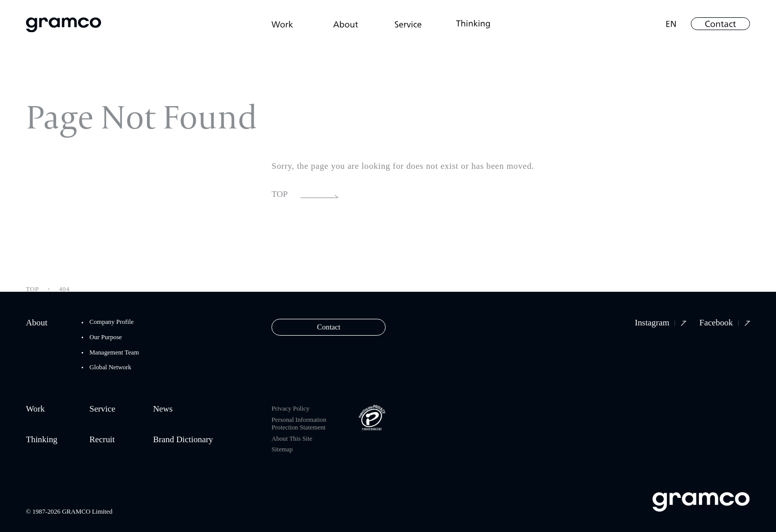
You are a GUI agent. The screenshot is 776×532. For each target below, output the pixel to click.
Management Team (114, 352)
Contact (328, 327)
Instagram (660, 323)
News (162, 409)
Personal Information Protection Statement (298, 423)
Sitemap (281, 449)
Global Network (110, 367)
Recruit (102, 440)
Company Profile (111, 322)
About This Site (291, 438)
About (36, 323)
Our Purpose (105, 337)
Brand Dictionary (183, 440)
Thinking (42, 440)
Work (35, 409)
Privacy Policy (290, 408)
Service (102, 409)
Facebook (724, 323)
